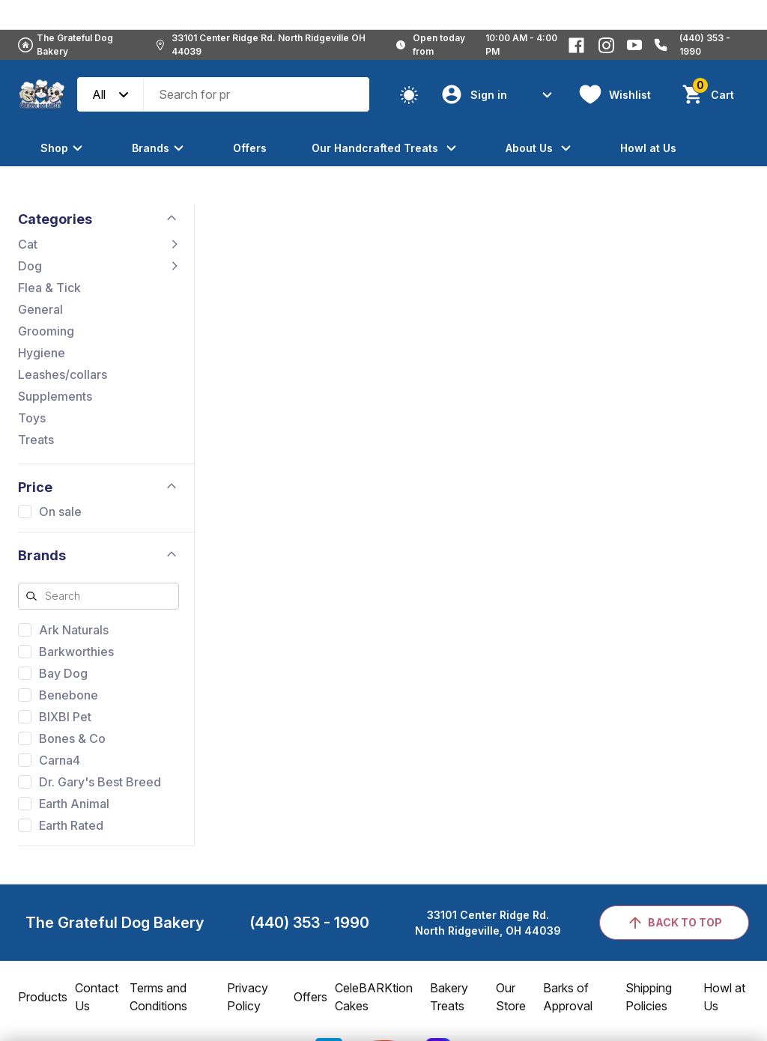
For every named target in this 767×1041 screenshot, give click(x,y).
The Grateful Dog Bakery (75, 44)
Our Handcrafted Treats (386, 148)
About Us (540, 148)
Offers (250, 148)
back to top (674, 923)
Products (42, 996)
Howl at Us (648, 148)
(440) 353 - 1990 (309, 923)
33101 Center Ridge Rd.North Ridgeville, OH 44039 (488, 922)
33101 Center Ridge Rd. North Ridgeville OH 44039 (269, 44)
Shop (63, 148)
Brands (160, 148)
